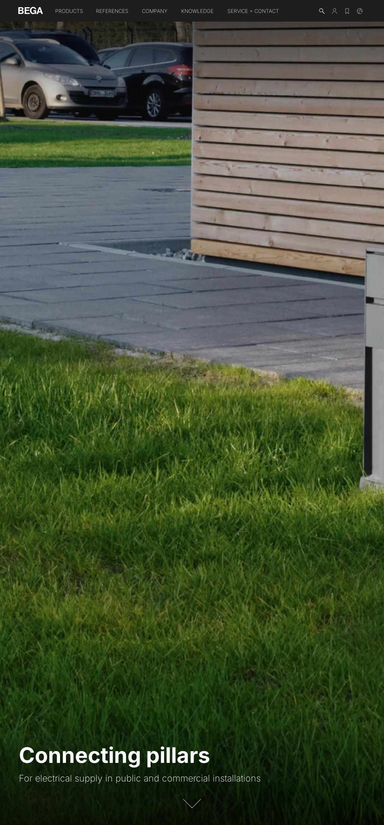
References (112, 11)
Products (69, 11)
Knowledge (197, 11)
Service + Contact (253, 11)
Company (154, 11)
